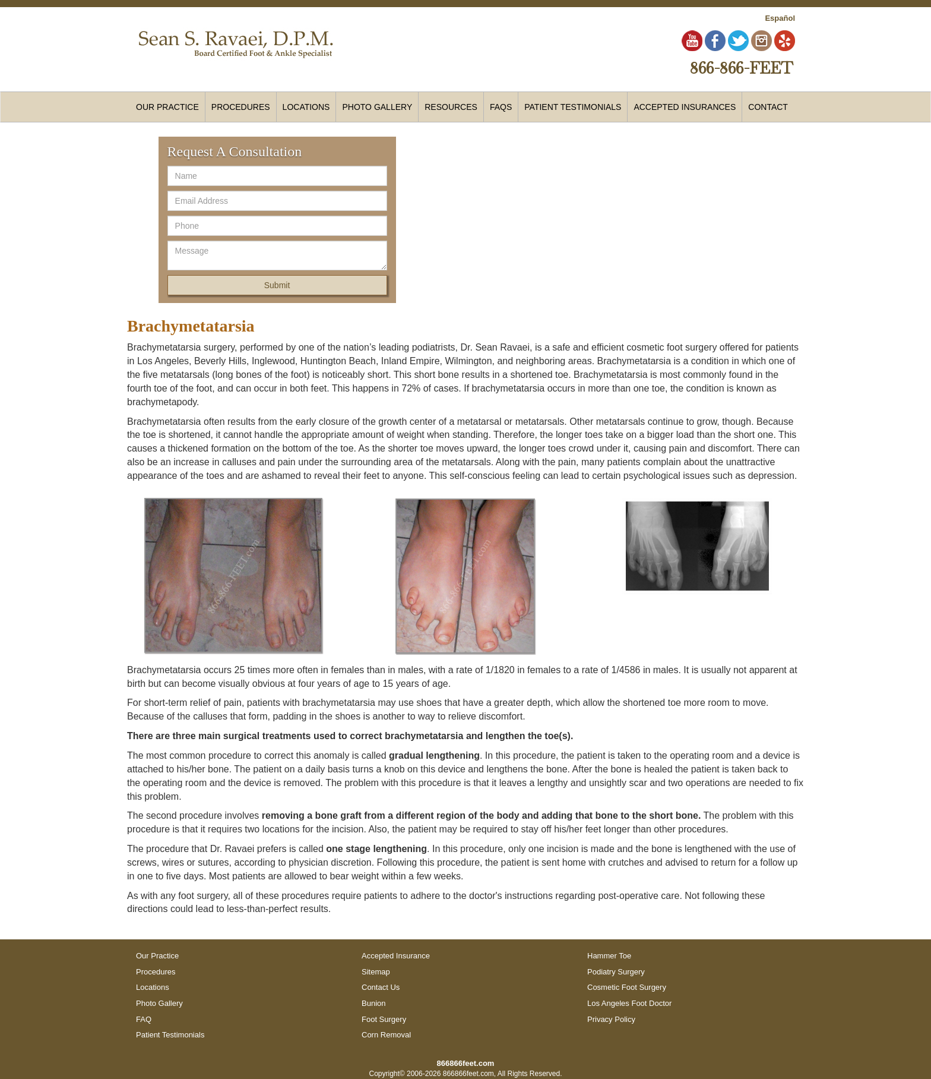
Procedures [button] (240, 107)
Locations (152, 987)
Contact (768, 107)
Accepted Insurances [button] (685, 107)
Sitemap (376, 971)
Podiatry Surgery (616, 971)
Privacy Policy (611, 1019)
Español (780, 18)
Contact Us (381, 987)
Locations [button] (306, 107)
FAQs (501, 107)
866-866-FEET (741, 67)
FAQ (143, 1019)
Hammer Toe (609, 955)
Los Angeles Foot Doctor (629, 1003)
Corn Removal (386, 1034)
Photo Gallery (377, 107)
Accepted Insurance (396, 955)
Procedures (155, 971)
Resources (451, 107)
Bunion (373, 1003)
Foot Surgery (384, 1019)
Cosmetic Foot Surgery (626, 987)
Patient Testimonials (572, 107)
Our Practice (167, 107)
